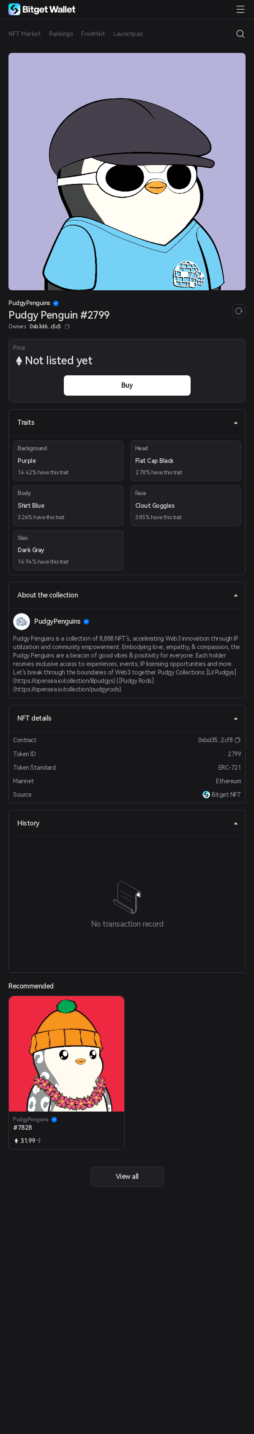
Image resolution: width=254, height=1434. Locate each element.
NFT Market (24, 33)
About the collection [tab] (127, 595)
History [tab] (127, 823)
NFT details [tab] (127, 718)
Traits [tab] (127, 422)
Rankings (61, 33)
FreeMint (93, 33)
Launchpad (128, 33)
